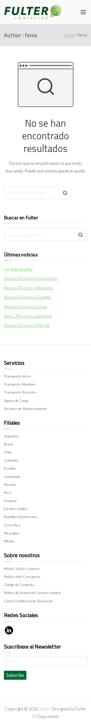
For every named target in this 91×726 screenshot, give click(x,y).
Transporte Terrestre (20, 392)
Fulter (44, 708)
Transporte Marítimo (19, 384)
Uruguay (10, 501)
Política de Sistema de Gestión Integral (32, 593)
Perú (7, 492)
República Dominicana (20, 517)
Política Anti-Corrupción (22, 577)
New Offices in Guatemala (28, 316)
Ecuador (10, 468)
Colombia (11, 460)
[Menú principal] (83, 12)
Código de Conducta (19, 585)
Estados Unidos (15, 509)
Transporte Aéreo (17, 376)
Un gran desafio (18, 269)
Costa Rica (12, 525)
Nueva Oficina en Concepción (31, 278)
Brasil (8, 444)
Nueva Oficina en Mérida (26, 325)
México (9, 541)
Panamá (10, 484)
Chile (8, 452)
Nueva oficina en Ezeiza (25, 306)
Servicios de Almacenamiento (25, 408)
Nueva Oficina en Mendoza (28, 287)
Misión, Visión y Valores (22, 568)
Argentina (11, 436)
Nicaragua (11, 533)
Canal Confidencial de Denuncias (28, 601)
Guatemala (12, 476)
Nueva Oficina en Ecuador (27, 297)
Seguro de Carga (16, 400)
